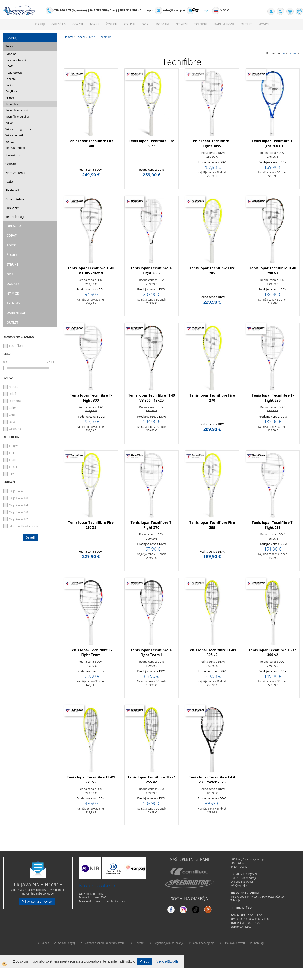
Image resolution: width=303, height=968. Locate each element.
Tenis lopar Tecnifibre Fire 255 (212, 525)
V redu (144, 961)
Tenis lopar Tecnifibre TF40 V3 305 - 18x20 (151, 398)
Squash (10, 164)
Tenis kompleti (15, 148)
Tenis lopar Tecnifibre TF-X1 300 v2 (272, 652)
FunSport (12, 208)
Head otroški (13, 73)
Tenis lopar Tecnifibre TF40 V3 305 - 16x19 (91, 271)
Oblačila (58, 24)
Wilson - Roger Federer (20, 129)
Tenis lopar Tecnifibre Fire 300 (91, 143)
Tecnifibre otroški (17, 116)
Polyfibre (11, 91)
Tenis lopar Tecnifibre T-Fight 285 (273, 398)
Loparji (39, 24)
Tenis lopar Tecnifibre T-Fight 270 (151, 525)
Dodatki (162, 24)
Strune (129, 24)
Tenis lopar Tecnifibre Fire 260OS (91, 525)
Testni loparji (14, 217)
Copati (77, 24)
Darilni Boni (224, 24)
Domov (68, 37)
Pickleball (12, 190)
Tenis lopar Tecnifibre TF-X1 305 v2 (212, 652)
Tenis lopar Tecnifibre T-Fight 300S (151, 271)
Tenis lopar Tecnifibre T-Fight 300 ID (273, 143)
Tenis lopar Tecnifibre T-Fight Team (91, 652)
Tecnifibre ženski (16, 110)
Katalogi (259, 943)
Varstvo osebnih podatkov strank (105, 943)
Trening (200, 24)
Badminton (13, 155)
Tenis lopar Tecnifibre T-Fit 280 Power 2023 (212, 780)
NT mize (182, 24)
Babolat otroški (15, 60)
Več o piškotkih (167, 961)
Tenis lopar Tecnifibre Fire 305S (151, 143)
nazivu (294, 53)
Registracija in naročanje (169, 943)
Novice (264, 24)
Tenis (9, 46)
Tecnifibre (12, 104)
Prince (9, 98)
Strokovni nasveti (234, 943)
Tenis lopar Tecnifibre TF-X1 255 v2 (151, 780)
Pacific (9, 85)
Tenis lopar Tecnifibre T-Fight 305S (212, 143)
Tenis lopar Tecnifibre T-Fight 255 (273, 525)
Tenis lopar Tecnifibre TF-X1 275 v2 (91, 780)
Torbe (94, 24)
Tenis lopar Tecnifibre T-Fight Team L (151, 652)
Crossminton (14, 199)
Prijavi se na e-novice (37, 901)
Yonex (9, 141)
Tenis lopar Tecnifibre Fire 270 (212, 398)
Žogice (111, 24)
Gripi (145, 24)
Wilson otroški (14, 135)
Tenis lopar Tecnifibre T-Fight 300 (91, 398)
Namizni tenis (15, 173)
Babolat (10, 54)
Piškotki (139, 943)
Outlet (246, 24)
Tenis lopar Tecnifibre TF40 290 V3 (272, 271)
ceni (284, 53)
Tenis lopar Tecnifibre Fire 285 (212, 271)
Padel (9, 181)
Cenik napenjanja (203, 943)
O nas (45, 943)
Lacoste (10, 79)
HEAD (9, 66)
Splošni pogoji (66, 943)
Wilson (10, 123)
